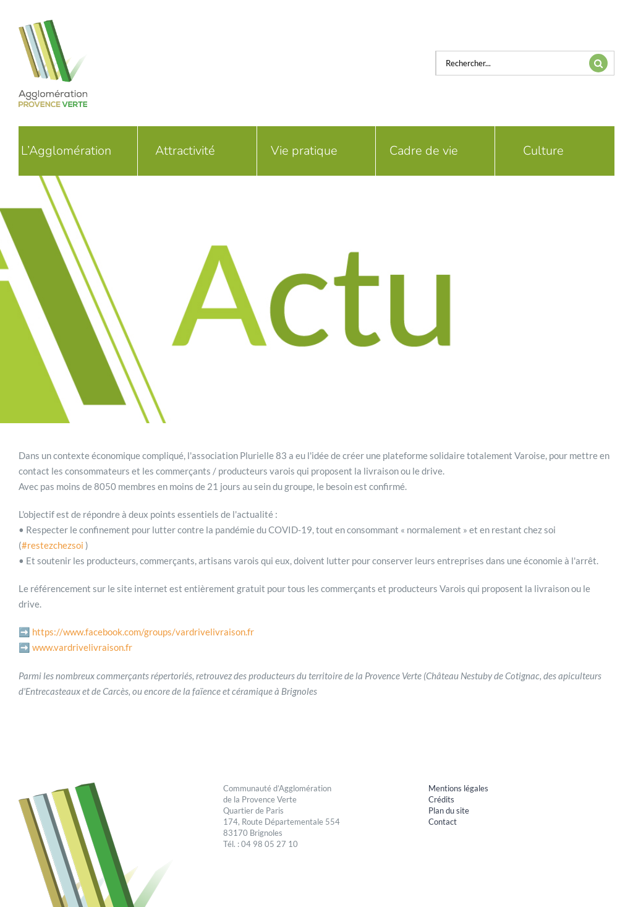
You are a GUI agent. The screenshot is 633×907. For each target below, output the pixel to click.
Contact (442, 822)
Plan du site (448, 810)
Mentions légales (458, 788)
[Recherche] (598, 63)
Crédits (441, 799)
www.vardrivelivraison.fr (82, 647)
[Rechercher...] (509, 63)
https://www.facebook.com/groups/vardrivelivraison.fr (143, 631)
